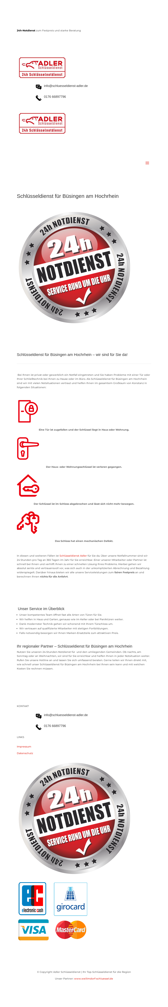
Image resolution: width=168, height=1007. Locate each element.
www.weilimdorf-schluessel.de (93, 978)
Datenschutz (25, 753)
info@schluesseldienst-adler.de (66, 715)
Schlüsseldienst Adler (73, 555)
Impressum (24, 746)
